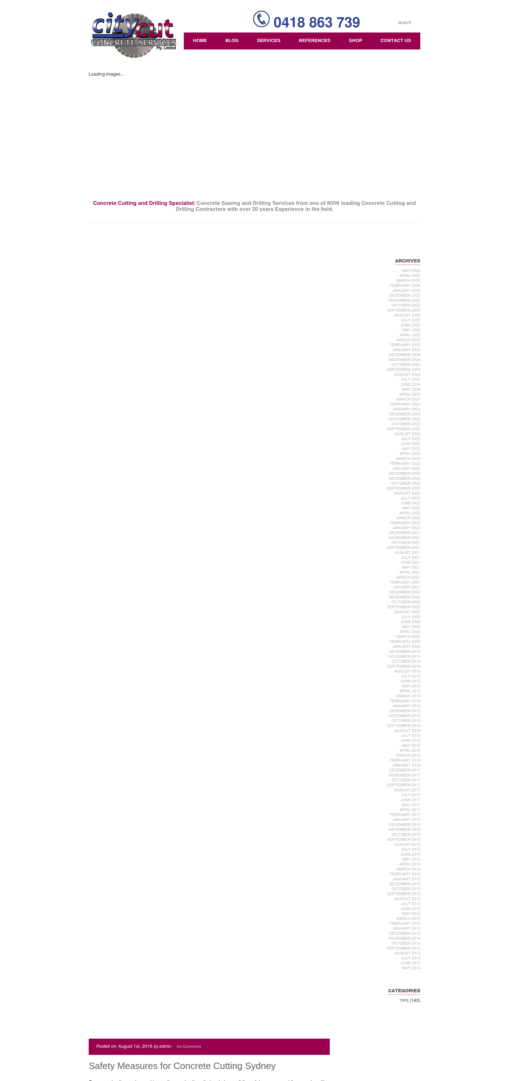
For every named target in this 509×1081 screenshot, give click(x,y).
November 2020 (405, 597)
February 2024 (405, 404)
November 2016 (405, 830)
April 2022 (410, 513)
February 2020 (405, 642)
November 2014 (405, 938)
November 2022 (405, 478)
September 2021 (404, 548)
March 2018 (409, 755)
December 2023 (405, 414)
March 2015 (409, 919)
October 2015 (406, 889)
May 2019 (412, 686)
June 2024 (411, 384)
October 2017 (406, 780)
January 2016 (407, 879)
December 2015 (405, 884)
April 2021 (410, 572)
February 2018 (405, 760)
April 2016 (410, 864)
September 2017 (404, 785)
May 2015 (412, 914)
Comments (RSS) (113, 1067)
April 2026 (410, 276)
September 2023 (404, 429)
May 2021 (412, 567)
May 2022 (412, 508)
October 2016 (406, 835)
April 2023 (410, 454)
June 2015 (411, 909)
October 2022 (406, 483)
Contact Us (396, 41)
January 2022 (407, 528)
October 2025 (406, 305)
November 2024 (405, 360)
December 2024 (405, 355)
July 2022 (411, 498)
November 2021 (405, 538)
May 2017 (412, 805)
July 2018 (411, 736)
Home (200, 41)
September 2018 (404, 726)
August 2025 (408, 315)
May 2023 (412, 449)
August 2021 (408, 553)
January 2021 (407, 587)
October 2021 (406, 543)
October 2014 (406, 943)
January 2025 (407, 350)
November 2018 (405, 716)
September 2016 (404, 839)
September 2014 (404, 948)
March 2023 (409, 459)
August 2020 (408, 612)
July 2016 (411, 849)
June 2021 (411, 563)
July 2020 (411, 617)
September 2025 (404, 310)
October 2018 (406, 721)
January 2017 (407, 820)
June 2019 (411, 681)
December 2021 (405, 533)
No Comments (188, 249)
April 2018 (410, 750)
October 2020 (406, 602)
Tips (404, 1001)
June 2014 (411, 963)
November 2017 (405, 775)
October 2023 (406, 424)
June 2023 (411, 444)
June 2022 (411, 503)
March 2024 (409, 399)
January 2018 (407, 765)
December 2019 (405, 652)
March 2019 (409, 696)
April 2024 (410, 394)
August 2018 (408, 731)
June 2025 (411, 325)
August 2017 (408, 790)
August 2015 (408, 899)
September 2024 (404, 370)
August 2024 (408, 375)
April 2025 (410, 335)
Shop (356, 41)
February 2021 (405, 582)
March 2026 (409, 281)
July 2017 (411, 795)
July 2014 (411, 958)
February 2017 (405, 815)
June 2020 (411, 622)
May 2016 (412, 859)
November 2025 (405, 300)
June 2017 (411, 800)
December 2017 (405, 770)
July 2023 (411, 439)
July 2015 (411, 904)
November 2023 (405, 419)
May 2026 (412, 271)
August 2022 (408, 493)
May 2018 (412, 746)
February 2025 (405, 345)
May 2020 (412, 627)
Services (269, 41)
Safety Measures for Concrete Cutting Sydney (181, 268)
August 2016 (408, 844)
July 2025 (411, 320)
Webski (406, 1057)
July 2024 (411, 380)
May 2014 (412, 968)
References (315, 41)
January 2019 (407, 706)
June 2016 (411, 854)
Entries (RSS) (109, 1063)
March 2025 (409, 340)
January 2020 (407, 647)
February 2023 (405, 464)
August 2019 (408, 671)
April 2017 (410, 810)
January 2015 (407, 929)
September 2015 (404, 894)
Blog (232, 41)
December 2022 (405, 473)
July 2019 (411, 676)
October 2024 (406, 365)
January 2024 (407, 409)
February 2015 (405, 924)
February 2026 (405, 286)
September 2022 (404, 488)
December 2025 (405, 295)
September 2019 (404, 666)
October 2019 (406, 661)
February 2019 (405, 701)
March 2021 (409, 577)
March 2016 (409, 869)
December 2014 (405, 933)
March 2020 (409, 637)
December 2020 (405, 592)
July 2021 (411, 558)
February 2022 (405, 523)
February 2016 (405, 874)
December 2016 (405, 825)
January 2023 (407, 469)
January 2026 (407, 291)
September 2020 (404, 607)
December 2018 (405, 711)
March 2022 (409, 518)
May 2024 (412, 389)
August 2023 (408, 434)
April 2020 (410, 632)
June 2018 (411, 741)
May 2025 (412, 330)
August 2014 (408, 953)
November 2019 (405, 656)
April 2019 (410, 691)
